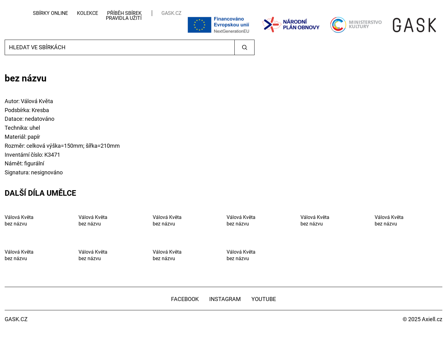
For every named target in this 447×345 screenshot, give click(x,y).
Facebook (185, 299)
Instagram (225, 299)
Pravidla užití (124, 18)
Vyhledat (244, 47)
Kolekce (87, 13)
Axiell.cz (432, 319)
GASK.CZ (171, 13)
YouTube (263, 299)
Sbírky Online (50, 13)
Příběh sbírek (124, 13)
